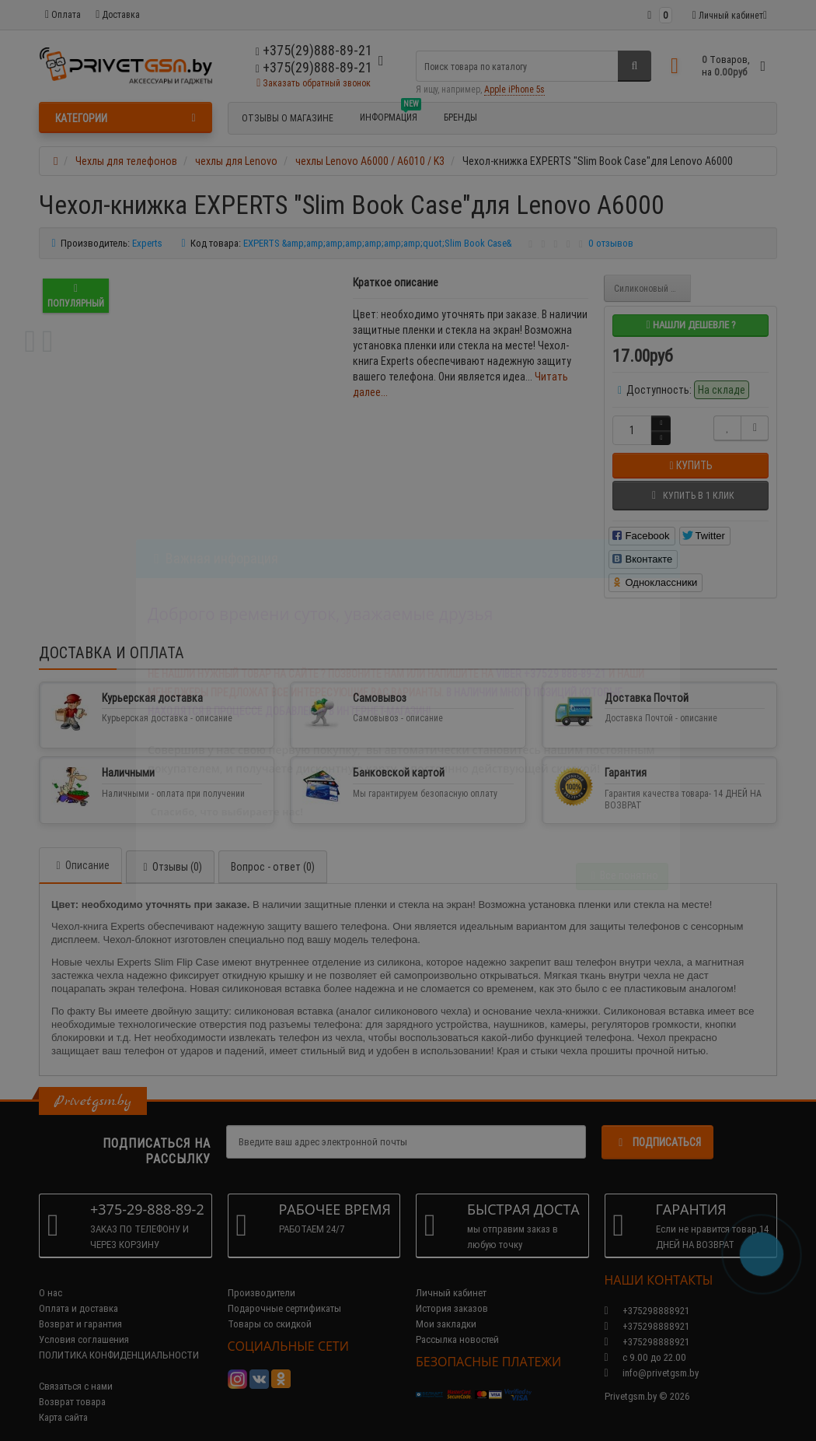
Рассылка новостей (457, 1324)
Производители (261, 1277)
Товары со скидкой (270, 1308)
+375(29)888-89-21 (314, 67)
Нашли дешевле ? (690, 324)
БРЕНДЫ (460, 117)
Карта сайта (63, 1401)
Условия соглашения (84, 1324)
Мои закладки (446, 1308)
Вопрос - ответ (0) (273, 851)
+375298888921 (647, 1310)
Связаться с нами (76, 1370)
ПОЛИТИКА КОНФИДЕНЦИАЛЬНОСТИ (119, 1339)
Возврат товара (72, 1386)
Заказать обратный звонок (313, 83)
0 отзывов (610, 243)
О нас (50, 1277)
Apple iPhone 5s (514, 89)
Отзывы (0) (170, 851)
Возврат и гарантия (80, 1308)
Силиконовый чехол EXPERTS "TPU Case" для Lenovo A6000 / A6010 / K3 (652, 288)
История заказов (452, 1292)
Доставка (118, 14)
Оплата (63, 14)
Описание (80, 850)
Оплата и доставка (78, 1292)
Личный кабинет (451, 1277)
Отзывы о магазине (287, 118)
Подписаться (657, 1127)
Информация (390, 115)
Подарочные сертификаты (284, 1292)
